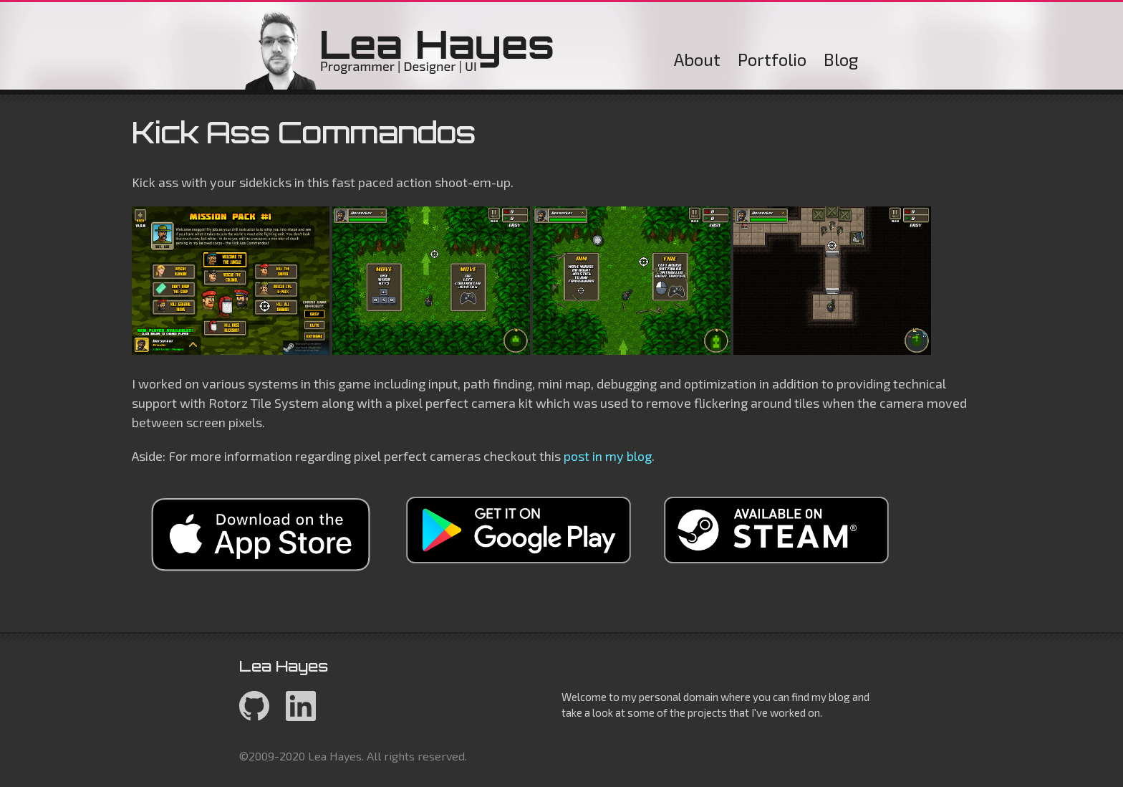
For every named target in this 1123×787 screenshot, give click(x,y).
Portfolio (772, 59)
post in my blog (608, 456)
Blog (841, 59)
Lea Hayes (399, 49)
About (697, 59)
